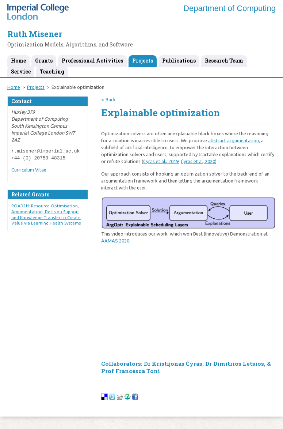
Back (111, 99)
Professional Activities (92, 60)
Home (18, 60)
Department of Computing (229, 8)
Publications (179, 60)
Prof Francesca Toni (130, 371)
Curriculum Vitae (28, 169)
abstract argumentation (233, 140)
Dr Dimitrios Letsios (234, 363)
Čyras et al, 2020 (198, 161)
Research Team (224, 60)
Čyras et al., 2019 (161, 161)
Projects (142, 60)
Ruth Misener (34, 34)
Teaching (52, 71)
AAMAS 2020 (115, 240)
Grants (44, 60)
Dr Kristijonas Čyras (173, 363)
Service (21, 71)
